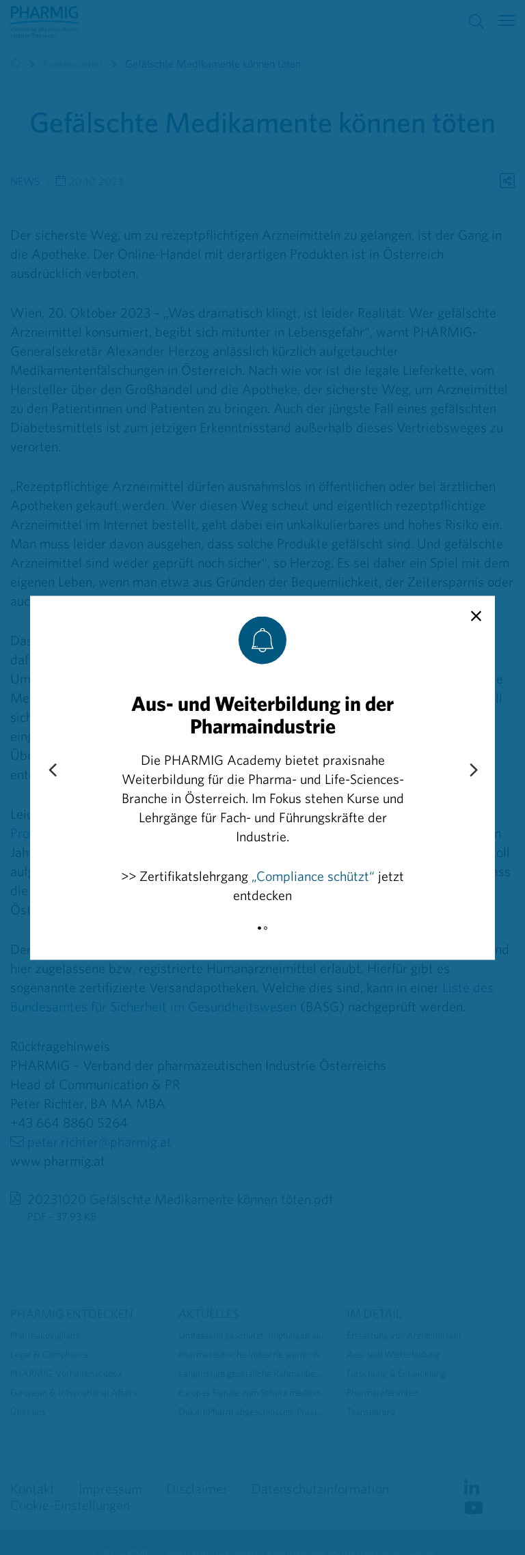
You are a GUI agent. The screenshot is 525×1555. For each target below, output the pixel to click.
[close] (476, 616)
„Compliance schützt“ (313, 875)
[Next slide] (473, 770)
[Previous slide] (52, 770)
